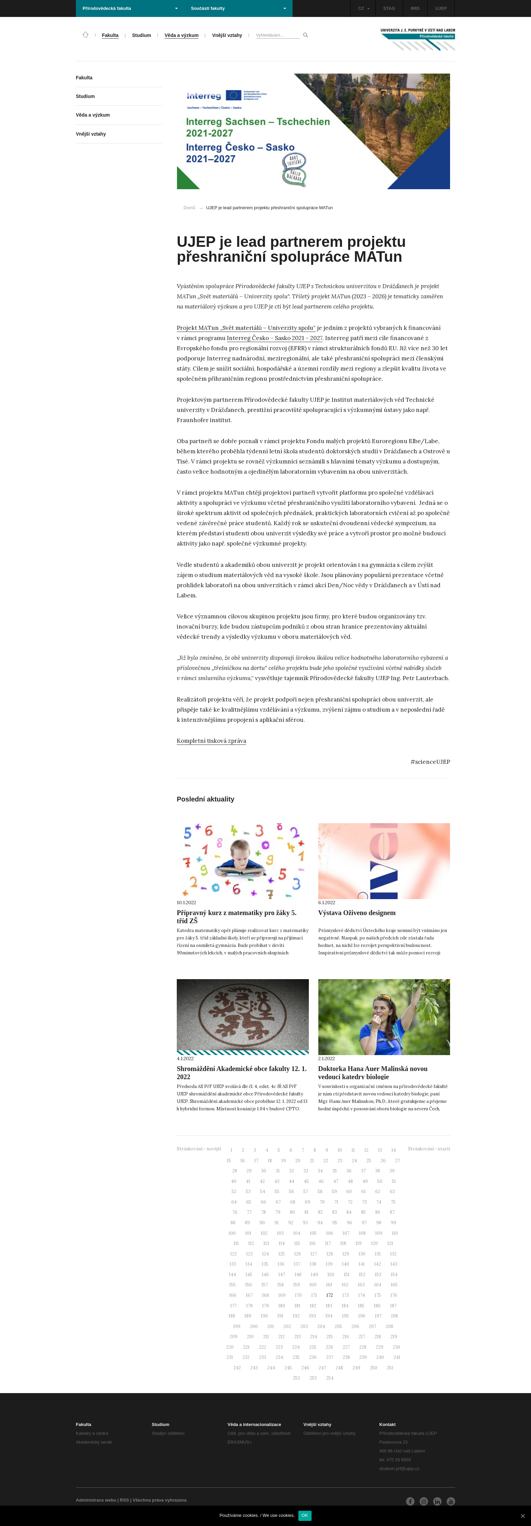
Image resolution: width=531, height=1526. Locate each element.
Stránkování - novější (199, 1149)
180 (281, 1306)
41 (248, 1181)
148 (298, 1274)
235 (296, 1357)
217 (362, 1337)
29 (249, 1171)
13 (380, 1150)
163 (361, 1285)
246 (305, 1368)
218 (378, 1337)
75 (393, 1202)
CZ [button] (363, 8)
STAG (389, 8)
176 (393, 1295)
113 (266, 1243)
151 (346, 1274)
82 (320, 1212)
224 (296, 1347)
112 (251, 1243)
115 (297, 1243)
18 (270, 1161)
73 (364, 1202)
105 (313, 1233)
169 (281, 1295)
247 (322, 1368)
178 (249, 1306)
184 (345, 1306)
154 (394, 1274)
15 (229, 1161)
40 (233, 1181)
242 (237, 1368)
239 (363, 1357)
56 (291, 1191)
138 (313, 1264)
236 (313, 1357)
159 (296, 1285)
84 (349, 1212)
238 (346, 1357)
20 (297, 1161)
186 (377, 1306)
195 (345, 1316)
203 (304, 1326)
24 (354, 1161)
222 (262, 1347)
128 (329, 1254)
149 (314, 1274)
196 (361, 1316)
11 (353, 1150)
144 (232, 1274)
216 (345, 1337)
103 (280, 1233)
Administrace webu (96, 1500)
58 (320, 1191)
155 (232, 1285)
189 (248, 1316)
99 (393, 1223)
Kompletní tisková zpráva (211, 741)
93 (305, 1223)
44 (291, 1181)
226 (329, 1347)
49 (365, 1181)
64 (234, 1202)
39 (392, 1171)
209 (233, 1337)
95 (334, 1223)
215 (329, 1337)
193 (312, 1316)
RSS (124, 1500)
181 (297, 1306)
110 (395, 1233)
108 (362, 1233)
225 (312, 1347)
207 (372, 1326)
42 (262, 1181)
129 (345, 1254)
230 (396, 1347)
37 (363, 1171)
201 (270, 1326)
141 (362, 1264)
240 (380, 1357)
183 (329, 1306)
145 (249, 1274)
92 (290, 1223)
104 (296, 1233)
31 (278, 1171)
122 (233, 1254)
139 (329, 1264)
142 (377, 1264)
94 (320, 1223)
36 (349, 1171)
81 (306, 1212)
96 (349, 1223)
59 (334, 1191)
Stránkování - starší (429, 1149)
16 (242, 1161)
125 (281, 1254)
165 (394, 1285)
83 (334, 1212)
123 (249, 1254)
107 (346, 1233)
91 (276, 1223)
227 (346, 1347)
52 (234, 1191)
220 (230, 1347)
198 (394, 1316)
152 (362, 1274)
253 (313, 1378)
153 (378, 1274)
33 (305, 1171)
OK (305, 1515)
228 (362, 1347)
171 (314, 1295)
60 (349, 1191)
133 (233, 1264)
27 (397, 1161)
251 (390, 1368)
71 (336, 1202)
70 (322, 1202)
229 (379, 1347)
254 (330, 1378)
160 (313, 1285)
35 (334, 1171)
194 (329, 1316)
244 (271, 1368)
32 (291, 1171)
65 (248, 1202)
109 (378, 1233)
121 (390, 1243)
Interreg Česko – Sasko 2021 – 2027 (274, 338)
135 (265, 1264)
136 (281, 1264)
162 (345, 1285)
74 (378, 1202)
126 (297, 1254)
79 (277, 1212)
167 (249, 1295)
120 (374, 1243)
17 (256, 1161)
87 (392, 1212)
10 (340, 1150)
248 (339, 1368)
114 (282, 1243)
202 (287, 1326)
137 (297, 1264)
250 (373, 1368)
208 (389, 1326)
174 (361, 1295)
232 (246, 1357)
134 (249, 1264)
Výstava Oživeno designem (357, 912)
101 (248, 1233)
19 (283, 1161)
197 (378, 1316)
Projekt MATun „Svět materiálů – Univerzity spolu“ (246, 328)
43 (276, 1181)
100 (232, 1233)
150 (330, 1274)
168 (265, 1295)
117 (328, 1243)
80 (292, 1212)
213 (297, 1337)
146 (265, 1274)
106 (329, 1233)
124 (265, 1254)
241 (397, 1357)
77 (249, 1212)
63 (392, 1191)
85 (363, 1212)
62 (377, 1191)
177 (233, 1306)
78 (263, 1212)
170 (298, 1295)
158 (280, 1285)
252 (296, 1378)
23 (340, 1161)
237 (329, 1357)
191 (280, 1316)
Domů (189, 207)
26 (383, 1161)
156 (248, 1285)
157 (264, 1285)
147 (281, 1274)
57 (305, 1191)
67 (278, 1202)
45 (306, 1181)
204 (321, 1326)
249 (356, 1368)
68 (292, 1202)
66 (263, 1202)
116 (313, 1243)
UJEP (441, 8)
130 (362, 1254)
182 (313, 1306)
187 (393, 1306)
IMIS (415, 8)
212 (281, 1337)
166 (232, 1295)
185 (361, 1306)
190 (264, 1316)
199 (236, 1326)
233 (262, 1357)
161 (329, 1285)
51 (394, 1181)
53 (248, 1191)
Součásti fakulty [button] (238, 8)
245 (288, 1368)
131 (378, 1254)
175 (378, 1295)
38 (377, 1171)
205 (338, 1326)
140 (345, 1264)
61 (363, 1191)
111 (236, 1243)
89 (247, 1223)
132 (393, 1254)
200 (254, 1326)
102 (264, 1233)
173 (345, 1295)
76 (234, 1212)
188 (232, 1316)
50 (379, 1181)
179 (265, 1306)
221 (246, 1347)
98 (378, 1223)
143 (393, 1264)
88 (233, 1223)
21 (312, 1161)
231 (230, 1357)
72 (350, 1202)
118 (343, 1243)
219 (393, 1337)
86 (377, 1212)
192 (296, 1316)
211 (266, 1337)
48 (350, 1181)
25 (368, 1161)
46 (321, 1181)
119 (359, 1243)
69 (307, 1202)
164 (377, 1285)
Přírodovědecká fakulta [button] (130, 8)
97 (364, 1223)
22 (325, 1161)
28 (234, 1171)
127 (314, 1254)
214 (313, 1337)
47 (335, 1181)
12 (366, 1150)
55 (277, 1191)
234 (279, 1357)
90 (262, 1223)
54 (262, 1191)
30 (263, 1171)
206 (355, 1326)
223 (279, 1347)
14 (393, 1150)
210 (250, 1337)
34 (320, 1171)
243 (254, 1368)
